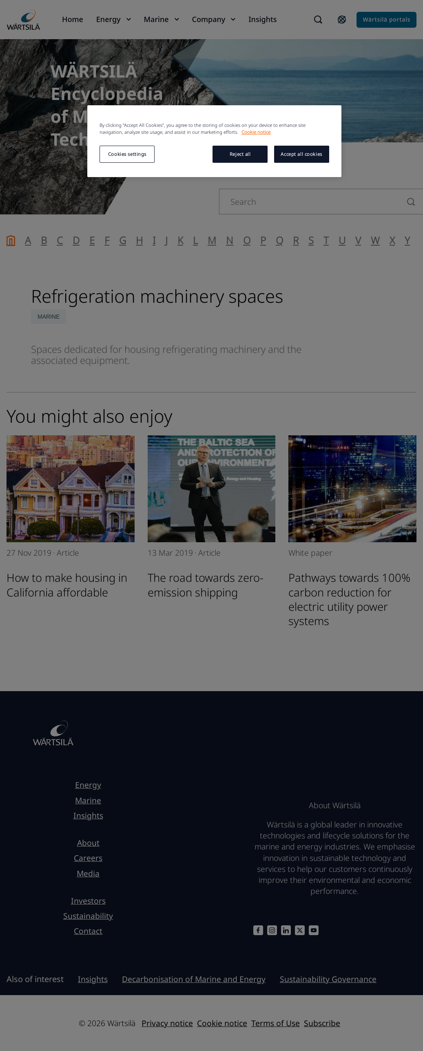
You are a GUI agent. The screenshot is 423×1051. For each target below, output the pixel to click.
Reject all (240, 154)
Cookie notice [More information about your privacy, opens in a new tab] (255, 132)
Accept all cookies (301, 154)
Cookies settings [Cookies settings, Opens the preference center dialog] (127, 154)
